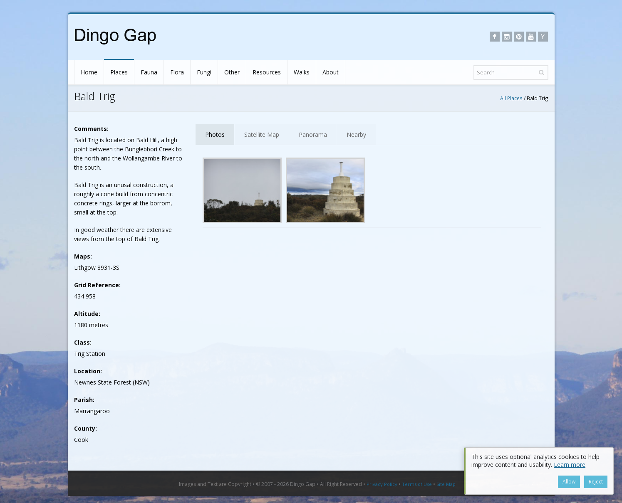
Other (232, 72)
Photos (215, 134)
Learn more (569, 464)
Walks (302, 72)
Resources (267, 72)
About (330, 72)
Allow (569, 481)
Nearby (356, 134)
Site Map (446, 484)
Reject (596, 481)
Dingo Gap (302, 484)
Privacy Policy (382, 484)
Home (89, 72)
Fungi (204, 72)
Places (119, 72)
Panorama (313, 134)
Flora (177, 72)
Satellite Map (261, 134)
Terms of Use (417, 484)
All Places (511, 98)
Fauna (149, 72)
